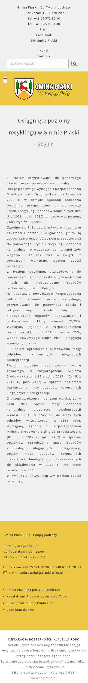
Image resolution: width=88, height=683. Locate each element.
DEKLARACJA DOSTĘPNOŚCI (29, 639)
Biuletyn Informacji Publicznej (30, 603)
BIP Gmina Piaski (44, 40)
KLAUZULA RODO (67, 639)
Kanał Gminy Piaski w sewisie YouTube (36, 596)
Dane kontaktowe (20, 610)
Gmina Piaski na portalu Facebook (33, 590)
